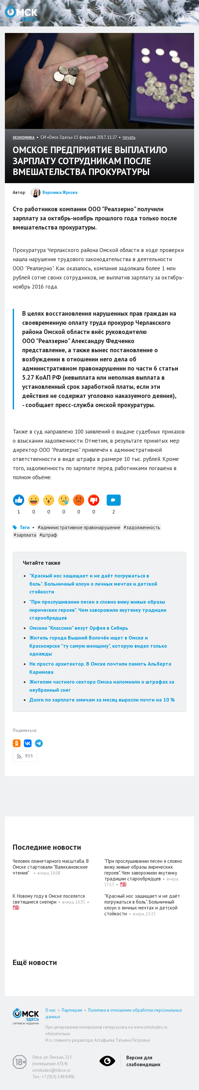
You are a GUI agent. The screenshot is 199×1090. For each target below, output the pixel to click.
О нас (50, 1010)
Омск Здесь (21, 13)
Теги (25, 527)
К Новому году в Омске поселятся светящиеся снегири (49, 899)
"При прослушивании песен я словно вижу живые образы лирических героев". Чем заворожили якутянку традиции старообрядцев (97, 609)
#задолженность (142, 527)
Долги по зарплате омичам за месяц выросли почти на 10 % (102, 699)
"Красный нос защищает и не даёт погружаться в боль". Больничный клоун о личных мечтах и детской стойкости (93, 583)
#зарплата (25, 535)
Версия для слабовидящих (143, 1060)
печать (129, 137)
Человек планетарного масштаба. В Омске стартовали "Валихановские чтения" (51, 867)
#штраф (48, 535)
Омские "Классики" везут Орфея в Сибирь (78, 627)
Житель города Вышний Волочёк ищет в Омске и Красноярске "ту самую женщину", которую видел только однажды (98, 645)
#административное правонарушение (79, 527)
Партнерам (72, 1010)
